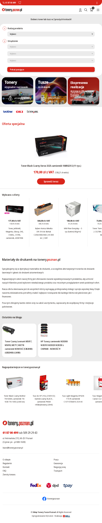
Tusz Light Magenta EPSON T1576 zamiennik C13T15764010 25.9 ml (73, 398)
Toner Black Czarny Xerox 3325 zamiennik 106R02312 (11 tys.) (51, 165)
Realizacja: (62, 515)
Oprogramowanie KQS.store (42, 515)
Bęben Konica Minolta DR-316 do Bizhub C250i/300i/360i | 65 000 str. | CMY (44, 233)
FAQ (4, 470)
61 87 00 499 (10, 2)
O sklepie (6, 459)
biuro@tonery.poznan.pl (13, 447)
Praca (56, 459)
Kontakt (6, 467)
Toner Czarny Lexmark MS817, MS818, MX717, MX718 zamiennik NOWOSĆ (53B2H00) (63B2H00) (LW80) (19, 347)
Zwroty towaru (9, 474)
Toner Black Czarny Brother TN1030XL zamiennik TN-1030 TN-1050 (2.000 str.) (14, 398)
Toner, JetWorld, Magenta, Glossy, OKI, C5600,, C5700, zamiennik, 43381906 (15, 233)
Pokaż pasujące (17, 69)
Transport (58, 470)
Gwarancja (58, 463)
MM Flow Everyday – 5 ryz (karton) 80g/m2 (73, 230)
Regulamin (7, 463)
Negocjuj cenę (60, 467)
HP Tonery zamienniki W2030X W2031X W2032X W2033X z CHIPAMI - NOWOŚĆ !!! (54, 345)
